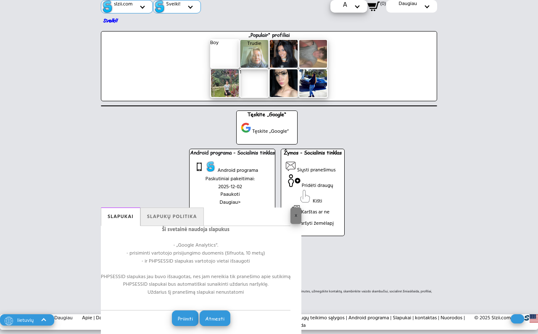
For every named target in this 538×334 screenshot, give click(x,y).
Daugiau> (230, 202)
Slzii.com (501, 318)
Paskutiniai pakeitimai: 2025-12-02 (230, 183)
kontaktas (426, 318)
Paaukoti (230, 194)
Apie (87, 318)
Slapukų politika (172, 217)
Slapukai (121, 217)
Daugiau (63, 318)
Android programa (226, 168)
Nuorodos (451, 318)
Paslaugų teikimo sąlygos (317, 318)
